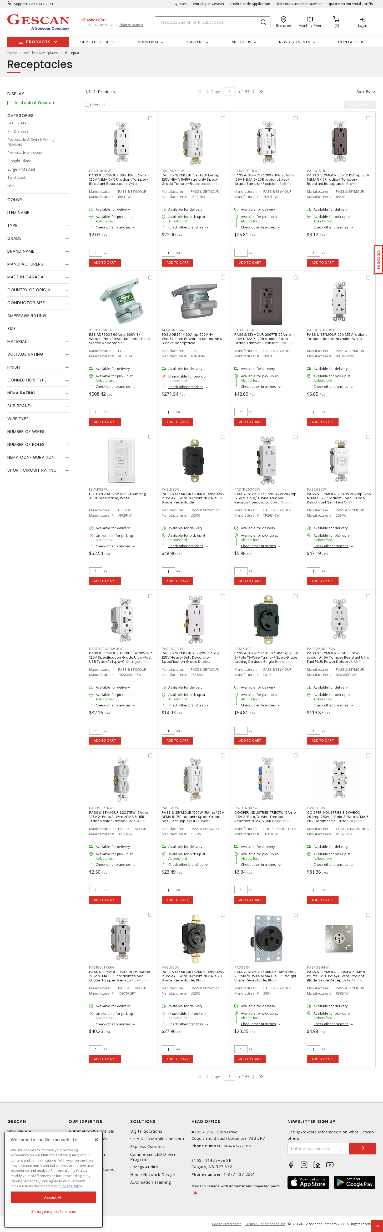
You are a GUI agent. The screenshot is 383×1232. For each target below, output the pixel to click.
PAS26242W (172, 648)
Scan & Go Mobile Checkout (157, 1138)
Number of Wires (26, 431)
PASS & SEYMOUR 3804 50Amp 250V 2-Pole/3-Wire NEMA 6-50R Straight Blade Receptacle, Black (265, 976)
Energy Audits (144, 1166)
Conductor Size (26, 303)
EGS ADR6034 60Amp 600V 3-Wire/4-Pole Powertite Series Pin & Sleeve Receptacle (119, 338)
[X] (96, 1140)
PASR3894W (318, 967)
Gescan (16, 1121)
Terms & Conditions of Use (265, 1224)
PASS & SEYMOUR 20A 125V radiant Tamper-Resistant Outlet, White (337, 336)
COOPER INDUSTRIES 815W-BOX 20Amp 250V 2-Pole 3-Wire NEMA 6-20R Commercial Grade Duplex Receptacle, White (338, 818)
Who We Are (19, 1131)
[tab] (38, 94)
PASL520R (170, 967)
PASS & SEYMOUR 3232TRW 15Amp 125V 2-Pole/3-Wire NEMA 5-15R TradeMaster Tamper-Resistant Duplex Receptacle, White (118, 818)
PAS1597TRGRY (102, 967)
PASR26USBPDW (321, 648)
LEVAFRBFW (99, 489)
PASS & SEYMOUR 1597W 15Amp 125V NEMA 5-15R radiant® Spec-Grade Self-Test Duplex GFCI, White (193, 816)
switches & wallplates (41, 52)
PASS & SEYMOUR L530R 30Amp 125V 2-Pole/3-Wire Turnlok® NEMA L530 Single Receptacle (193, 498)
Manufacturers (25, 264)
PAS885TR (316, 171)
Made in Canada (25, 277)
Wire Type (18, 418)
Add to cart (105, 262)
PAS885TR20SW (321, 330)
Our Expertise (85, 1121)
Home (12, 52)
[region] (53, 1180)
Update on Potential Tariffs (350, 3)
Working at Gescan (208, 3)
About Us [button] (241, 42)
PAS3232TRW (101, 808)
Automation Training (150, 1182)
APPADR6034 (100, 330)
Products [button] (38, 42)
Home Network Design (152, 1174)
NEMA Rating (21, 393)
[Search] (212, 22)
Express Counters (148, 1146)
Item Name (18, 212)
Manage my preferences (53, 1211)
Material (17, 341)
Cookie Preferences (226, 1224)
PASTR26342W (247, 489)
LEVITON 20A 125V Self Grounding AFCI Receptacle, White (117, 496)
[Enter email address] (319, 1148)
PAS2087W (316, 489)
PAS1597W (171, 808)
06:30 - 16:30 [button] (97, 25)
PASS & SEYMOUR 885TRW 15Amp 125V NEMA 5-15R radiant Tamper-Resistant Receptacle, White (118, 179)
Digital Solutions (146, 1131)
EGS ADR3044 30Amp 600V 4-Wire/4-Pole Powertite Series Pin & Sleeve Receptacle (192, 338)
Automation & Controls (91, 1131)
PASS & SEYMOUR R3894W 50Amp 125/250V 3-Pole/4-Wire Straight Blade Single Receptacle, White (336, 976)
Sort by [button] (363, 91)
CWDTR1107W (246, 808)
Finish (13, 367)
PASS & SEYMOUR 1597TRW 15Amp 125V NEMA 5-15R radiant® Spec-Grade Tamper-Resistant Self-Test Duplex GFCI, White (192, 181)
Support (20, 3)
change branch (131, 25)
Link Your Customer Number (299, 3)
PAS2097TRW (246, 171)
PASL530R (170, 489)
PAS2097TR (244, 330)
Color (14, 199)
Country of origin (29, 290)
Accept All (53, 1197)
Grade (14, 238)
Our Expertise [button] (94, 42)
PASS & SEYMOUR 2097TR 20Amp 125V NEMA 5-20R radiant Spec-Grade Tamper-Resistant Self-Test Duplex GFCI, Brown (264, 340)
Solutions (143, 1121)
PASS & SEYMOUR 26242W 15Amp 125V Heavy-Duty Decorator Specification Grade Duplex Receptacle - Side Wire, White (190, 659)
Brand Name (20, 251)
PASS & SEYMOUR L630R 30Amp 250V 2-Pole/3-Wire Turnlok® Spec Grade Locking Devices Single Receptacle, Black (266, 659)
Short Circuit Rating (32, 470)
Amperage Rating (26, 315)
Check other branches (113, 227)
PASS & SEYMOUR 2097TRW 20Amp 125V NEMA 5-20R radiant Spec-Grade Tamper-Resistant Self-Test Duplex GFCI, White (264, 181)
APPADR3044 (173, 330)
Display (15, 93)
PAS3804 (242, 967)
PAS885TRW (100, 171)
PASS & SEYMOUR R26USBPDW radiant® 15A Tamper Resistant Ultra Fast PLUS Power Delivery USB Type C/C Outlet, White (338, 659)
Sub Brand (19, 406)
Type (12, 225)
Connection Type (27, 380)
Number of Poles (26, 444)
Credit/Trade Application (249, 3)
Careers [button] (195, 42)
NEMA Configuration (31, 457)
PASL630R (243, 648)
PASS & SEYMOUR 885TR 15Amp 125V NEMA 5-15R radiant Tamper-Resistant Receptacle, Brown (338, 179)
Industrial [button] (148, 42)
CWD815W (316, 808)
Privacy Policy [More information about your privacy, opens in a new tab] (71, 1186)
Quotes (181, 3)
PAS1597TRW (173, 171)
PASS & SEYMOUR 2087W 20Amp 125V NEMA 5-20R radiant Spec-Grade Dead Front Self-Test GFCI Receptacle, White (339, 500)
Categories (20, 115)
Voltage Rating (25, 354)
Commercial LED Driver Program (153, 1157)
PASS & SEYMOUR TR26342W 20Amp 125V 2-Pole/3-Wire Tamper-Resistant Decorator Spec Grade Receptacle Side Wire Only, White (265, 500)
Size (11, 328)
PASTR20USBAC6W (106, 648)
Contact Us (351, 42)
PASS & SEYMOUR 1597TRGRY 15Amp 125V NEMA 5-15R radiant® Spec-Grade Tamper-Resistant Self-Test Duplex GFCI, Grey (119, 978)
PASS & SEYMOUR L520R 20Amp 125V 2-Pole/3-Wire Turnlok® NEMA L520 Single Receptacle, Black (193, 976)
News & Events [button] (294, 42)
